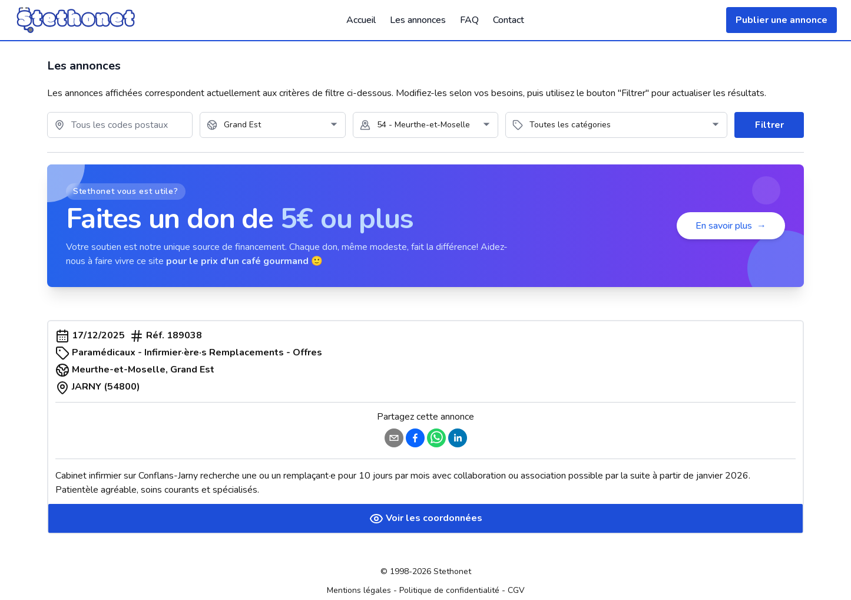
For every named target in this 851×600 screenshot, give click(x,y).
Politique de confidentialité (449, 590)
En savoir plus (731, 226)
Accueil (361, 20)
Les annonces (418, 20)
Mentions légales (359, 590)
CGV (516, 590)
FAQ (469, 20)
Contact (508, 20)
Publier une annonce (781, 20)
